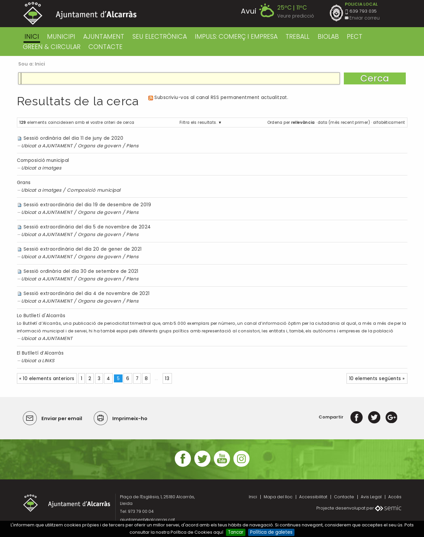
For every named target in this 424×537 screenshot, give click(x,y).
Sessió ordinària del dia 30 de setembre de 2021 (81, 271)
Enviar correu (364, 18)
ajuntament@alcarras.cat (147, 519)
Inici (32, 36)
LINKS (48, 361)
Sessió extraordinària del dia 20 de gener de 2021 (83, 249)
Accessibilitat (313, 497)
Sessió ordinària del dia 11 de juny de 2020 (73, 138)
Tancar (235, 532)
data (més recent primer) (344, 122)
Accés (394, 497)
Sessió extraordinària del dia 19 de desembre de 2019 (87, 205)
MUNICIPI (61, 36)
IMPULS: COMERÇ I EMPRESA (236, 36)
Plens (132, 146)
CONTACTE (105, 46)
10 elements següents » (377, 378)
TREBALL (297, 36)
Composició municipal (43, 160)
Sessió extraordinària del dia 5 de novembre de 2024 (87, 227)
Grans (24, 182)
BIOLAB (328, 36)
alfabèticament (389, 122)
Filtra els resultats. (198, 122)
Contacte (344, 497)
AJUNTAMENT (103, 36)
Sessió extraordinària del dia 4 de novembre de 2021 (87, 293)
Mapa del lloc (278, 497)
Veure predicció (295, 16)
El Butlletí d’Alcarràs (40, 353)
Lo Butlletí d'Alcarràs (41, 316)
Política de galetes (271, 532)
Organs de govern (99, 146)
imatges (51, 168)
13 (167, 378)
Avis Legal (371, 497)
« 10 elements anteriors (46, 378)
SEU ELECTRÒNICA (159, 36)
